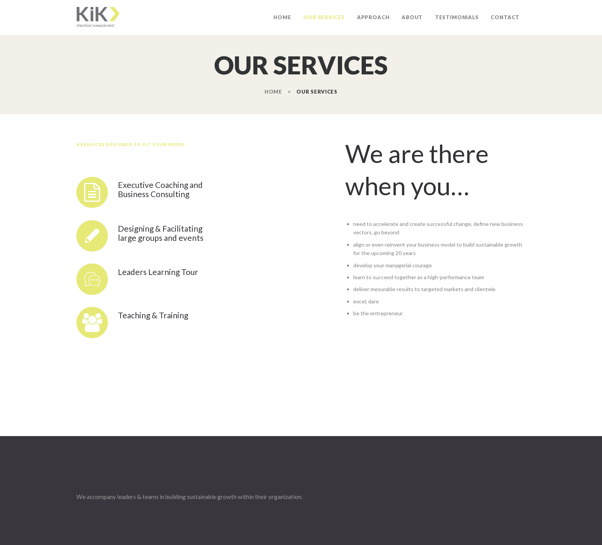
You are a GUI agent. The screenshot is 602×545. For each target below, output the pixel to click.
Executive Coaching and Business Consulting (160, 189)
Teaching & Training (153, 315)
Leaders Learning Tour (158, 272)
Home (273, 92)
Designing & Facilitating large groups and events (160, 233)
